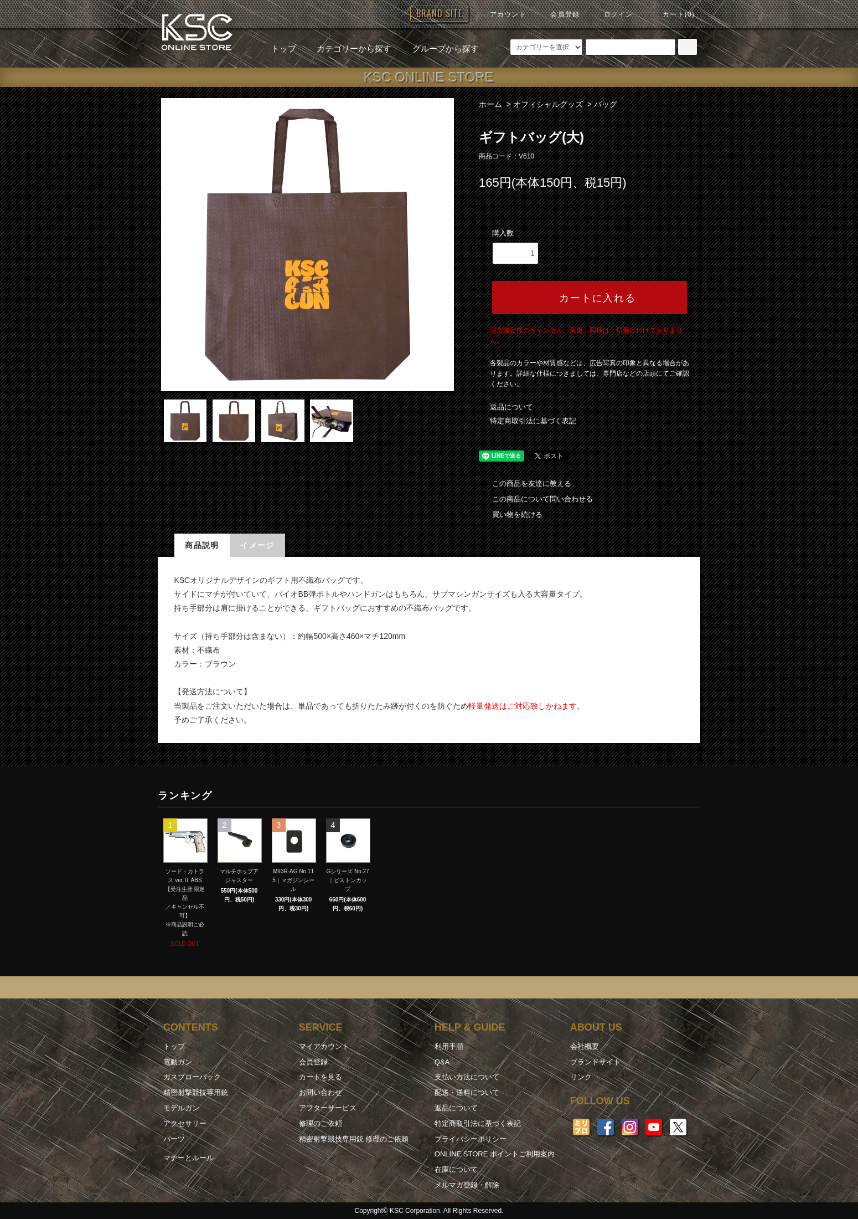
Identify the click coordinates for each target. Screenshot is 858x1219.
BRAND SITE (439, 13)
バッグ (605, 104)
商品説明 (202, 545)
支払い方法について (467, 1077)
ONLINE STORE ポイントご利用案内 (495, 1154)
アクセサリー (184, 1123)
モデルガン (181, 1108)
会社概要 (584, 1046)
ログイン (612, 14)
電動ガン (177, 1062)
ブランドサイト (595, 1062)
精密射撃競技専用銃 (195, 1092)
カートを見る (320, 1077)
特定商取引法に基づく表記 (533, 421)
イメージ (257, 545)
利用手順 (449, 1046)
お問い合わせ (320, 1092)
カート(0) (672, 14)
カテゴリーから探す (347, 48)
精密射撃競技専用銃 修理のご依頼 (354, 1139)
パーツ (174, 1139)
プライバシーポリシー (470, 1139)
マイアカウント (324, 1046)
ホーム (490, 104)
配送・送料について (467, 1092)
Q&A (442, 1062)
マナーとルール (188, 1158)
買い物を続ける (510, 514)
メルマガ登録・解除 (467, 1185)
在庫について (456, 1169)
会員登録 (558, 14)
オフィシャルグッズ (548, 104)
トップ (283, 48)
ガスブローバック (192, 1077)
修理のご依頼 (320, 1123)
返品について (511, 407)
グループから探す (439, 48)
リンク (581, 1077)
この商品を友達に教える (525, 483)
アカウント (501, 14)
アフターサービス (327, 1108)
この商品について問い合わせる (536, 499)
